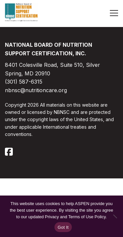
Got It (63, 227)
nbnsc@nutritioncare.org (36, 90)
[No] (115, 216)
